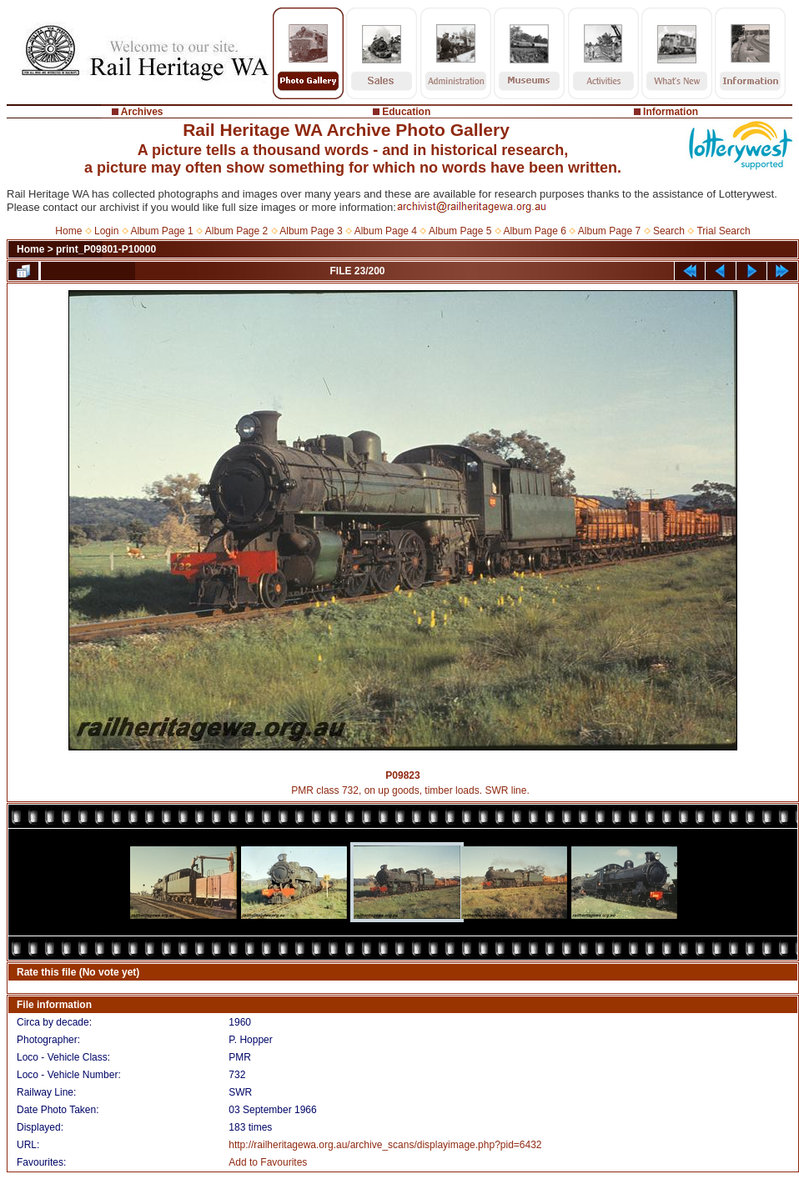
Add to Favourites (268, 1162)
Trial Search (723, 231)
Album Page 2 (236, 231)
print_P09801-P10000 (106, 249)
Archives (142, 112)
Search (669, 231)
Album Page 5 (460, 231)
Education (406, 112)
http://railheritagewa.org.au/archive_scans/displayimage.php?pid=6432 (385, 1145)
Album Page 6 (534, 231)
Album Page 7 (609, 231)
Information (670, 112)
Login (106, 231)
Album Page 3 (310, 231)
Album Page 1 (161, 231)
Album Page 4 (385, 231)
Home (68, 231)
